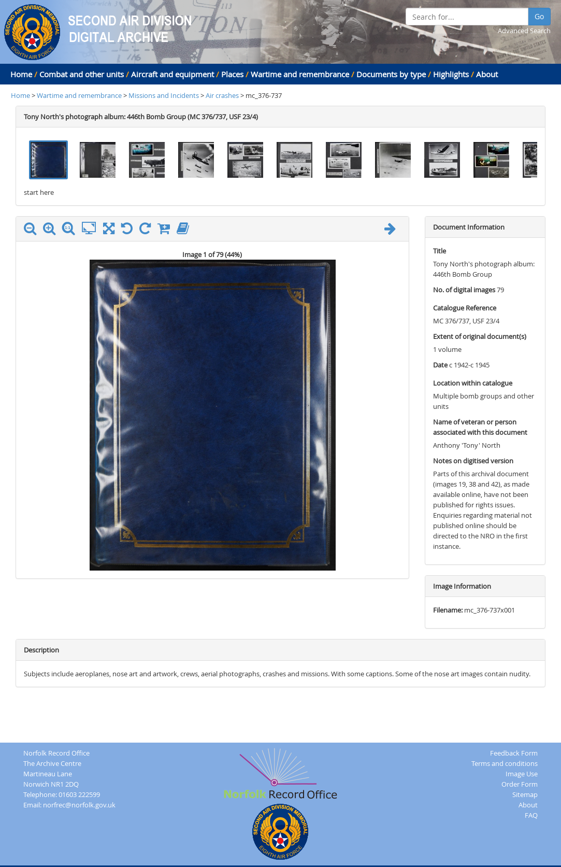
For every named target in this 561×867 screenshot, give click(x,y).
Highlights (451, 74)
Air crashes (222, 95)
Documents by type (391, 74)
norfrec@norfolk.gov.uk (79, 804)
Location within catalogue (472, 383)
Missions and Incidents (164, 95)
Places (232, 74)
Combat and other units (81, 74)
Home (21, 74)
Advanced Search (524, 30)
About (487, 74)
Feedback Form (514, 753)
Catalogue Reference (464, 307)
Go (539, 16)
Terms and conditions (504, 763)
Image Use (522, 773)
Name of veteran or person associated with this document (480, 427)
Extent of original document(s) (479, 336)
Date (440, 364)
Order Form (519, 784)
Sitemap (525, 794)
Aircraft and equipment (172, 74)
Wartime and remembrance (300, 74)
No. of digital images (464, 289)
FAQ (531, 815)
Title (439, 250)
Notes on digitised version (473, 460)
